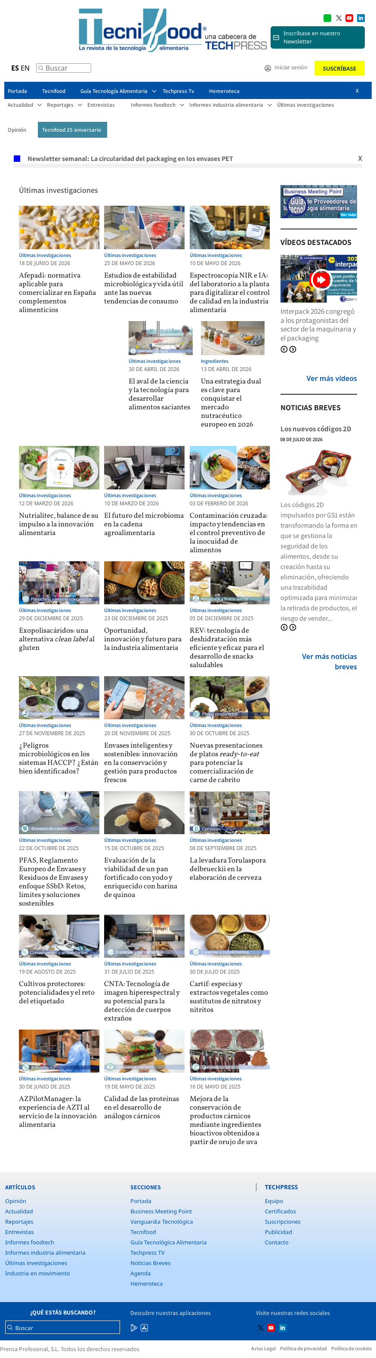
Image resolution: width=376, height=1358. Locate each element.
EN (25, 68)
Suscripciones (283, 1221)
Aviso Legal (263, 1348)
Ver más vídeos (332, 378)
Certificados (280, 1211)
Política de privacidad (303, 1348)
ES (15, 68)
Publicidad (278, 1232)
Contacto (277, 1242)
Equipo (274, 1201)
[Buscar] (40, 70)
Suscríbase (339, 68)
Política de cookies (351, 1348)
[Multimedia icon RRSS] (339, 17)
